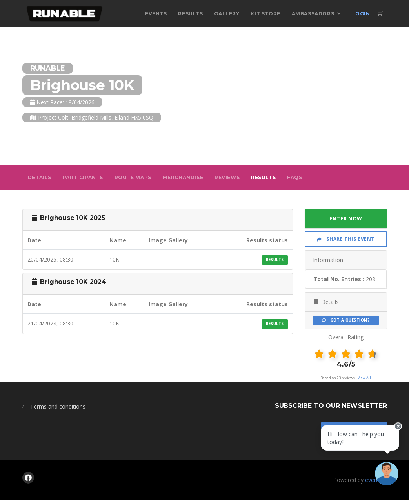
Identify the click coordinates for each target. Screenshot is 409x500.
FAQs (294, 177)
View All (364, 377)
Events (156, 13)
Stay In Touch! (354, 430)
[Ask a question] (385, 476)
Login (361, 13)
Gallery (226, 13)
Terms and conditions (57, 406)
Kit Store (265, 13)
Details (39, 177)
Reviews (227, 177)
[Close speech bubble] (396, 432)
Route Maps (133, 177)
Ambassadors (313, 13)
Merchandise (183, 177)
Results (190, 13)
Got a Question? (345, 320)
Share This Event (345, 239)
